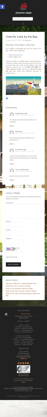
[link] (2, 6)
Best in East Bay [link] (17, 48)
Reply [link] (12, 126)
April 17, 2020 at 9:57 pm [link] (24, 151)
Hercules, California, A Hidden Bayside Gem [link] (21, 283)
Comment (10, 203)
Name (8, 221)
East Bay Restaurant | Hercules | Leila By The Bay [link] (23, 6)
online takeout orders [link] (13, 69)
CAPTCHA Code (11, 257)
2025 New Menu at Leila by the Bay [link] (18, 286)
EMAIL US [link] (23, 358)
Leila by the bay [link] (25, 314)
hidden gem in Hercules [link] (28, 61)
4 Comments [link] (27, 40)
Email (8, 230)
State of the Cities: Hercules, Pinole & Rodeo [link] (21, 291)
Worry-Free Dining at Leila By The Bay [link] (19, 288)
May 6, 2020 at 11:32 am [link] (24, 171)
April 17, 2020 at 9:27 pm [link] (24, 115)
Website (8, 238)
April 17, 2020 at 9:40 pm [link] (24, 133)
